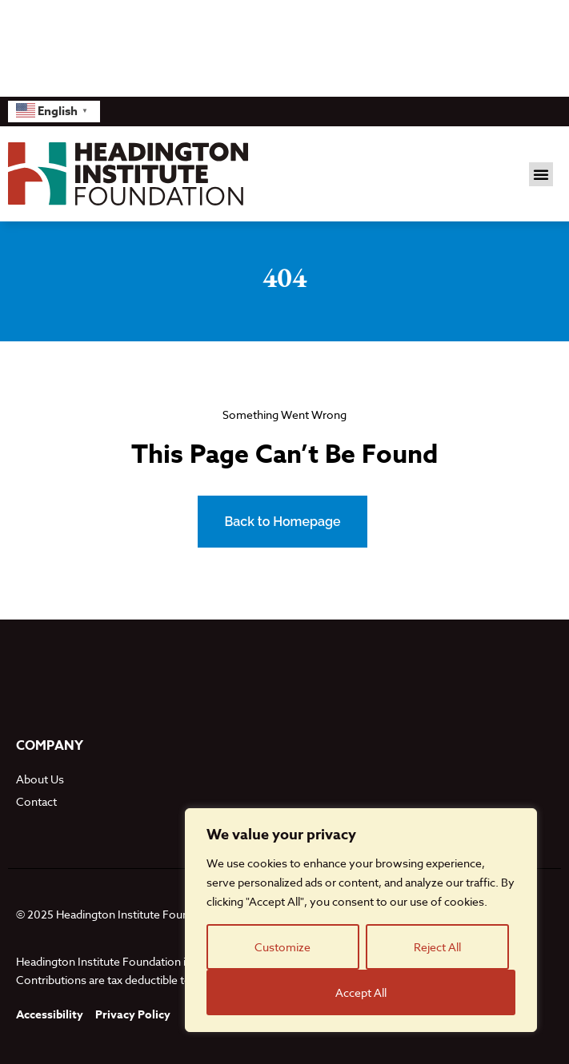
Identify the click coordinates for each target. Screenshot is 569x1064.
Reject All (437, 946)
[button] (541, 174)
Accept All (361, 992)
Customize (282, 946)
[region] (361, 920)
